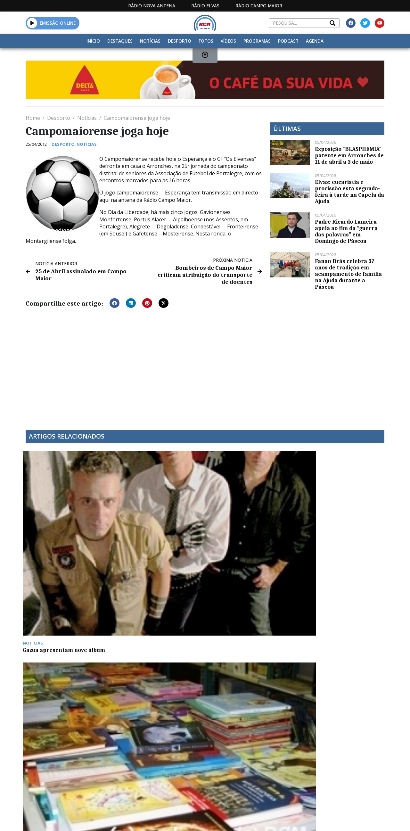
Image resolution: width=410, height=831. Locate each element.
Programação (232, 763)
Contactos (273, 763)
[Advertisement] (144, 361)
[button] (114, 295)
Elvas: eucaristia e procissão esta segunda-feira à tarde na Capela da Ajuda (349, 191)
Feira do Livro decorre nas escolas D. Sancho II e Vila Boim (159, 513)
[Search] (332, 23)
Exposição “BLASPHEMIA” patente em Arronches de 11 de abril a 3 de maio (349, 155)
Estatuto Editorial (169, 763)
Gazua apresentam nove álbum (67, 510)
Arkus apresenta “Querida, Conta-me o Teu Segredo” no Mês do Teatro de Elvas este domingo (338, 519)
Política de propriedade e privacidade (329, 763)
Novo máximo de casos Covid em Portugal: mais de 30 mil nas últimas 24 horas (246, 516)
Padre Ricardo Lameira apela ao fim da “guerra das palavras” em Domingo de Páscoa (346, 231)
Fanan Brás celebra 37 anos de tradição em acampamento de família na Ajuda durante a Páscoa (348, 274)
